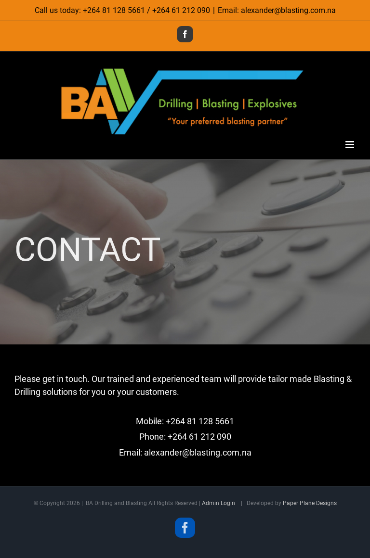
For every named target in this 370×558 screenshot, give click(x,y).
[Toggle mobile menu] (350, 145)
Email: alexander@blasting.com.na (277, 10)
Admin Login (218, 503)
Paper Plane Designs (310, 503)
